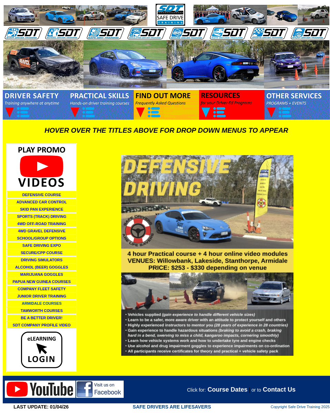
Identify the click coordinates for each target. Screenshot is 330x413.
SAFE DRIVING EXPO (41, 245)
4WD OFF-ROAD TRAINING (41, 224)
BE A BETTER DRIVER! (42, 318)
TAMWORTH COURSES (42, 311)
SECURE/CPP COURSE (41, 253)
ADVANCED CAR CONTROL (42, 202)
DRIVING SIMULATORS (42, 260)
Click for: (196, 390)
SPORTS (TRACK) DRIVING (41, 216)
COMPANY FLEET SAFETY (42, 289)
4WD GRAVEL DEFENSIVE (41, 231)
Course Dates (226, 389)
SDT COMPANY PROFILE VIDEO (42, 325)
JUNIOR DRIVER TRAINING (41, 296)
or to (256, 390)
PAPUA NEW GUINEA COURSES (42, 282)
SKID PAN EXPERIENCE (41, 209)
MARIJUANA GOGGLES (41, 274)
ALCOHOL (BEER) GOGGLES (41, 267)
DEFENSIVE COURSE (41, 195)
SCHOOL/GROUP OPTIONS (41, 238)
